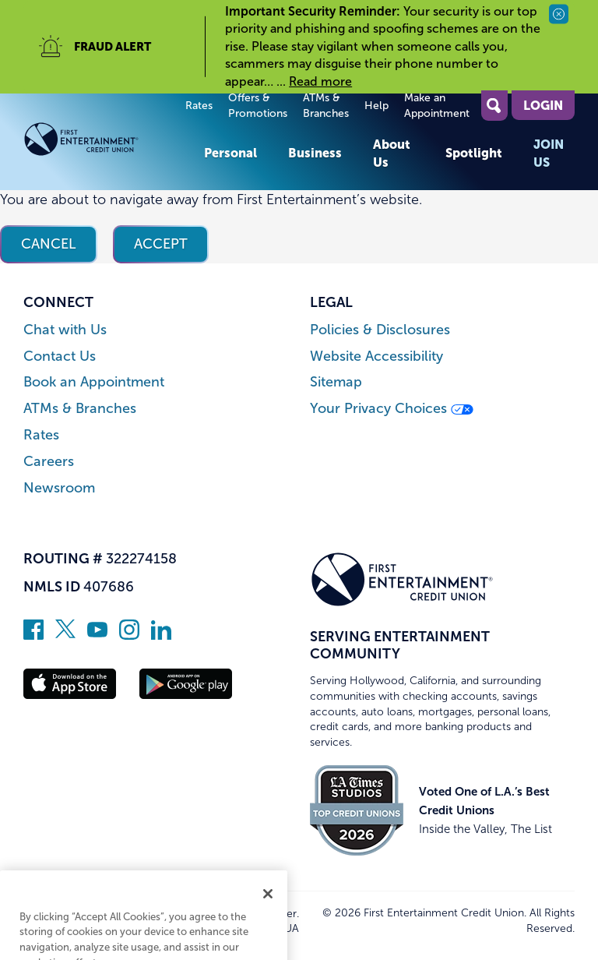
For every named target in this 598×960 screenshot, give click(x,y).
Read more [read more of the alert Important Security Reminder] (320, 81)
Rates (199, 105)
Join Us (548, 152)
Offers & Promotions (257, 105)
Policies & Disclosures (380, 330)
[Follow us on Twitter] (65, 635)
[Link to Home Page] (105, 142)
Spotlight (473, 153)
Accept (161, 244)
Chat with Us (65, 330)
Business (315, 153)
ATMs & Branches (326, 105)
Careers (48, 461)
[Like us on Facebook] (33, 635)
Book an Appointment (93, 382)
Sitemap (336, 382)
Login (543, 105)
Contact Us (59, 356)
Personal (230, 153)
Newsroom (59, 488)
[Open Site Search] (494, 105)
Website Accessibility (376, 356)
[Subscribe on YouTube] (97, 635)
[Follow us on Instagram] (129, 635)
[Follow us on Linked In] (161, 635)
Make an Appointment (437, 105)
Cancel (48, 244)
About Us (391, 152)
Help (376, 105)
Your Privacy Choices (391, 408)
